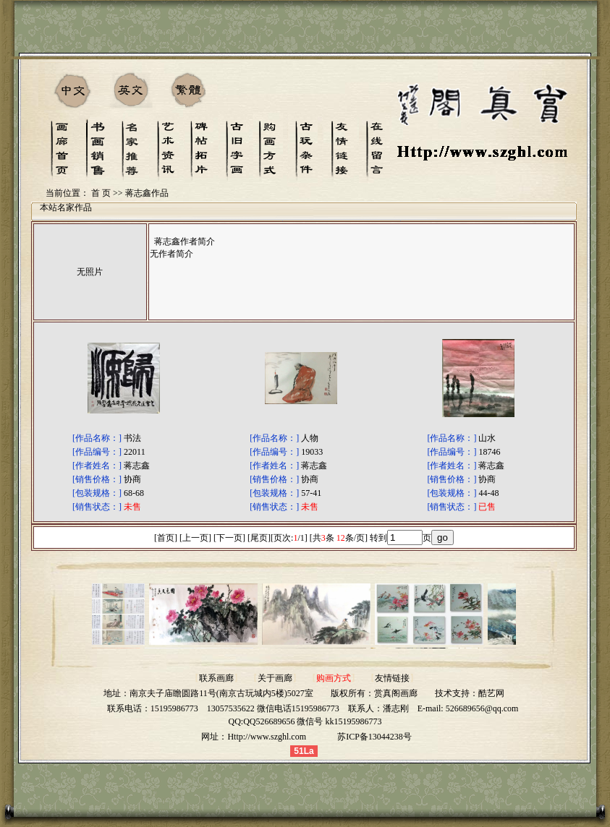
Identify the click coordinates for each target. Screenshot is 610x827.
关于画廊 (275, 678)
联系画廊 (216, 678)
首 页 (101, 193)
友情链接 (392, 678)
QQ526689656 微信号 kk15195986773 (312, 721)
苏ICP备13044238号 (374, 737)
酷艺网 (491, 693)
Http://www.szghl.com (266, 737)
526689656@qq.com (482, 708)
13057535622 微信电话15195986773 (273, 708)
